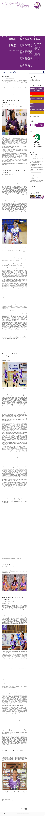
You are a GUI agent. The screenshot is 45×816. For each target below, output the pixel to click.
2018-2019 (29, 20)
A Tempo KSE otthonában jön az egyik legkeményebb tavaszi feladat (36, 162)
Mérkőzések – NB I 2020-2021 (25, 56)
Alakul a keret (6, 564)
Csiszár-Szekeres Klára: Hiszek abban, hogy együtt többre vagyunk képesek (36, 181)
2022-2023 (29, 15)
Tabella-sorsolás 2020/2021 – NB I (16, 18)
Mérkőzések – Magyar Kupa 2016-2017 (26, 69)
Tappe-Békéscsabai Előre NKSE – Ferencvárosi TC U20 (35, 165)
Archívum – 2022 (36, 52)
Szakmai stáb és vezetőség (14, 50)
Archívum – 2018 (36, 56)
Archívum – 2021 (36, 53)
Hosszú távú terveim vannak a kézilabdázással (11, 101)
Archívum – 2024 (36, 49)
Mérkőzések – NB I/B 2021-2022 (25, 52)
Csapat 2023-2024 (12, 40)
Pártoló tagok (36, 40)
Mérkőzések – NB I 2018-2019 (25, 63)
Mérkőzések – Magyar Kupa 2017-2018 (26, 66)
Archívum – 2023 (36, 50)
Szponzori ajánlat (37, 39)
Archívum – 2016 (36, 59)
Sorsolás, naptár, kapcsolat (35, 156)
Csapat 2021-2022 (12, 43)
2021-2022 (29, 17)
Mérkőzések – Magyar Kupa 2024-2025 (26, 43)
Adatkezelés (3, 32)
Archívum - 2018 (11, 566)
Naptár (25, 10)
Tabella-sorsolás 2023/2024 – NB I (16, 14)
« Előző (22, 808)
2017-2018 (29, 21)
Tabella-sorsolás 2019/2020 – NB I (16, 19)
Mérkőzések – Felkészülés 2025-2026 (26, 40)
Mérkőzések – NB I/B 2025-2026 (25, 38)
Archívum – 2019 (36, 55)
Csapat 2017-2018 (12, 47)
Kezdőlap (2, 36)
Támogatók (36, 38)
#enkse (15, 558)
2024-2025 (29, 13)
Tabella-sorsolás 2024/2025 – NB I (16, 13)
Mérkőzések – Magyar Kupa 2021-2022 (26, 53)
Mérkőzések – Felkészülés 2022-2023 (26, 51)
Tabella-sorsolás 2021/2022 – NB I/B (17, 17)
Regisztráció (3, 12)
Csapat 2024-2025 (12, 39)
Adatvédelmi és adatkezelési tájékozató (7, 29)
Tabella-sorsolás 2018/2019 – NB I (16, 20)
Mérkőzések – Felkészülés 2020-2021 (26, 58)
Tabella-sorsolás (13, 10)
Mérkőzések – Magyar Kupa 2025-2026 (26, 39)
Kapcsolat (2, 24)
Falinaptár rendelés (4, 26)
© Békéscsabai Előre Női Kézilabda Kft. (23, 813)
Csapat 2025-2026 (12, 38)
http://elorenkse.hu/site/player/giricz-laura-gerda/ (10, 800)
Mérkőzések (22, 36)
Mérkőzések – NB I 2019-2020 (25, 59)
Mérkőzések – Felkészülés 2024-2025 (26, 44)
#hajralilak (3, 558)
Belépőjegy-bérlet (3, 10)
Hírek (7, 36)
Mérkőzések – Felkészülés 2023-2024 (26, 47)
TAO (28, 10)
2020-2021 (29, 18)
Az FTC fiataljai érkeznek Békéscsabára (37, 167)
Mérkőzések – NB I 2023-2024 (25, 45)
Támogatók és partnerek (38, 36)
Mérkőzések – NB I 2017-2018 (25, 65)
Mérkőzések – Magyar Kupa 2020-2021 (26, 57)
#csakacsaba (7, 558)
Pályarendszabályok (4, 31)
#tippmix (21, 558)
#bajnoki (18, 558)
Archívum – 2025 (36, 48)
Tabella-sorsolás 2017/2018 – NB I (16, 21)
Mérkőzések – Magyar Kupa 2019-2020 (26, 60)
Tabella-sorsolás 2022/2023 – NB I (16, 15)
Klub (34, 43)
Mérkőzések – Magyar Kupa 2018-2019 (26, 64)
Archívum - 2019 (11, 104)
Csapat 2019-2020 (12, 45)
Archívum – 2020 (36, 54)
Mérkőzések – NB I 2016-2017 (25, 67)
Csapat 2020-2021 (12, 44)
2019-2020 (29, 19)
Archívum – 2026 (36, 47)
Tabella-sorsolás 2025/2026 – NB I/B (17, 12)
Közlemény (5, 76)
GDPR (2, 35)
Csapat (10, 36)
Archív (35, 45)
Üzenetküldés (3, 30)
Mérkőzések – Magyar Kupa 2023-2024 (26, 46)
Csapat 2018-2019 (12, 46)
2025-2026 (29, 12)
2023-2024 (29, 14)
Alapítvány (39, 43)
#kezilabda (12, 558)
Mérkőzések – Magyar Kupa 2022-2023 (26, 50)
